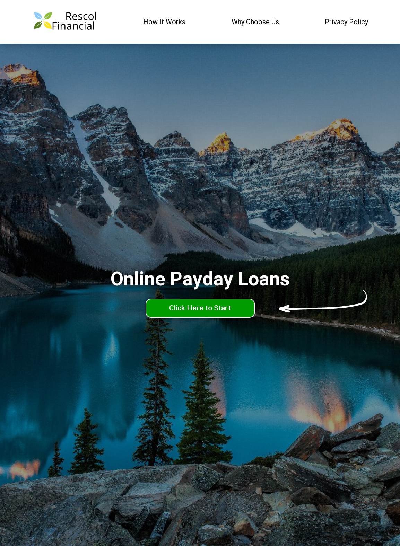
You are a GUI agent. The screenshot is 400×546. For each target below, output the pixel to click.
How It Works (164, 22)
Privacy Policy (346, 22)
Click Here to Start (200, 308)
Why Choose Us (255, 22)
